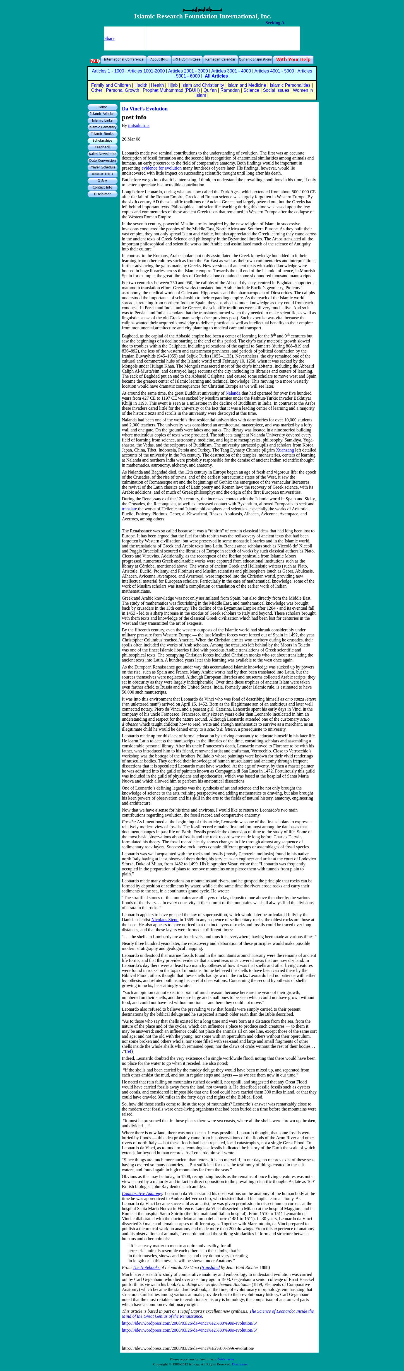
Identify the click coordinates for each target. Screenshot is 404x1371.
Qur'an (210, 90)
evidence (149, 168)
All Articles (216, 76)
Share (109, 38)
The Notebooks (147, 1267)
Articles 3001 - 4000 (231, 71)
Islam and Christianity (202, 85)
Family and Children (111, 85)
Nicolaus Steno (164, 919)
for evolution (170, 168)
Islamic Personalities (290, 85)
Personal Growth (122, 90)
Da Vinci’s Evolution (145, 109)
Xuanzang (285, 450)
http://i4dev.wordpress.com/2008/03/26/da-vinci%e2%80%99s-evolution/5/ (189, 1323)
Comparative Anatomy (142, 1193)
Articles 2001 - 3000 (188, 71)
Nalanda (233, 393)
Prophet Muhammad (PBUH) (171, 90)
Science (251, 90)
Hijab (173, 85)
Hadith (140, 85)
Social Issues (276, 90)
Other (97, 90)
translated (211, 1267)
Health (157, 85)
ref (128, 1051)
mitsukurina (138, 125)
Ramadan (230, 90)
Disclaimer (240, 1364)
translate (129, 508)
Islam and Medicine (247, 85)
